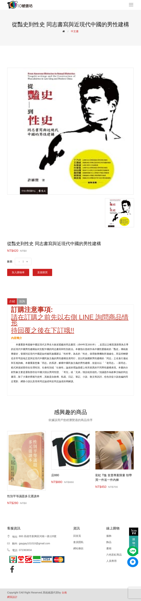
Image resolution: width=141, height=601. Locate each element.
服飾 (108, 536)
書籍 (108, 548)
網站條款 (78, 548)
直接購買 (42, 272)
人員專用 (111, 561)
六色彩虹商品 (114, 554)
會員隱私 (78, 542)
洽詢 (22, 301)
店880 (55, 475)
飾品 (108, 542)
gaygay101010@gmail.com (34, 543)
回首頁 (77, 536)
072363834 (25, 550)
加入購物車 (18, 272)
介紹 (12, 301)
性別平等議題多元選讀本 (23, 496)
